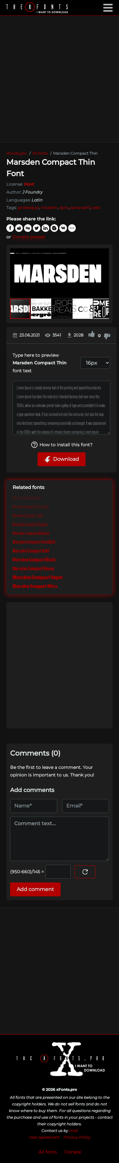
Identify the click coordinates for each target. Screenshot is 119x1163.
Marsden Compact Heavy (33, 568)
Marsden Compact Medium (31, 533)
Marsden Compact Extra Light (31, 506)
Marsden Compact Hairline (27, 497)
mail (73, 1130)
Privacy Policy (77, 1137)
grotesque (28, 207)
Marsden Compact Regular (30, 524)
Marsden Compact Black (34, 559)
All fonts (48, 1152)
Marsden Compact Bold (31, 551)
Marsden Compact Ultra (35, 586)
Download (61, 459)
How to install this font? (61, 444)
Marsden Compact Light (28, 515)
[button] (103, 273)
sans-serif (80, 207)
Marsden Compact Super (38, 577)
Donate (72, 1152)
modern (49, 207)
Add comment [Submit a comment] (35, 889)
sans (63, 207)
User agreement (44, 1137)
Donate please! (28, 237)
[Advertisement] (59, 79)
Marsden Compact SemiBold (34, 542)
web (96, 207)
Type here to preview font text (40, 363)
